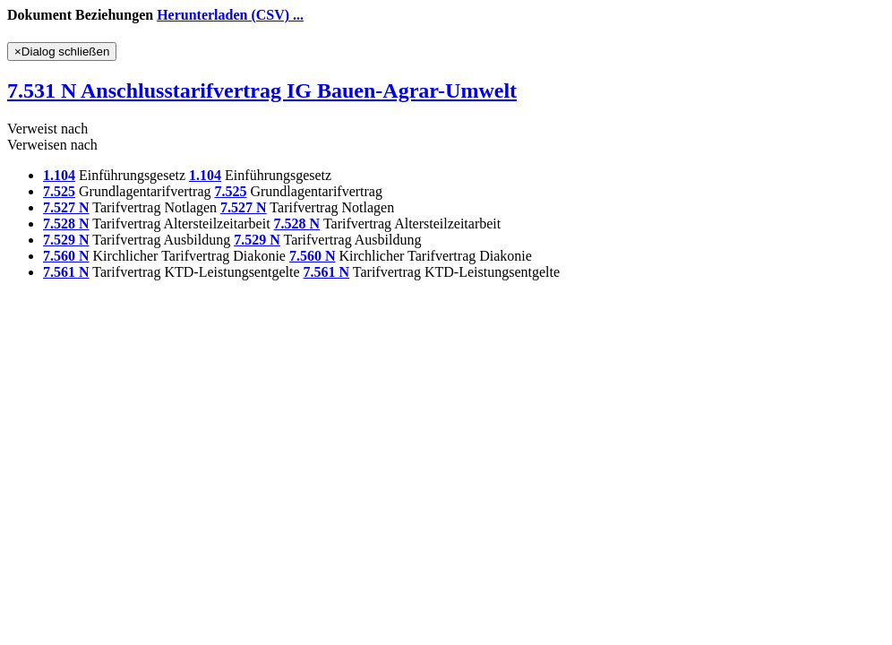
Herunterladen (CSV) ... (230, 14)
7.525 (59, 191)
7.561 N (66, 272)
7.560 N (66, 255)
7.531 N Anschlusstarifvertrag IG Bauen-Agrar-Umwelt (262, 90)
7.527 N (66, 207)
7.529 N (66, 239)
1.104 (59, 175)
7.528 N (66, 223)
